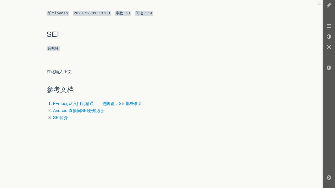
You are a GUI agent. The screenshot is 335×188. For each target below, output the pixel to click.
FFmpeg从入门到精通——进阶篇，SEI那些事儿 (97, 103)
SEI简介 (60, 117)
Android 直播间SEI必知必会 (79, 110)
